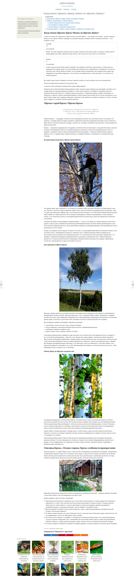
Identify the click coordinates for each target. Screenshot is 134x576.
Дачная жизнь (67, 3)
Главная (58, 9)
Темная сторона (59, 528)
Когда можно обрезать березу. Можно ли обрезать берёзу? (65, 18)
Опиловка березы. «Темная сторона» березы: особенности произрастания (70, 29)
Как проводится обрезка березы (58, 25)
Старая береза (52, 528)
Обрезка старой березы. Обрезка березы (60, 21)
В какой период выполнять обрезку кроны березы (64, 23)
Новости (66, 9)
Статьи (73, 9)
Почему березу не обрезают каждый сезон (61, 27)
